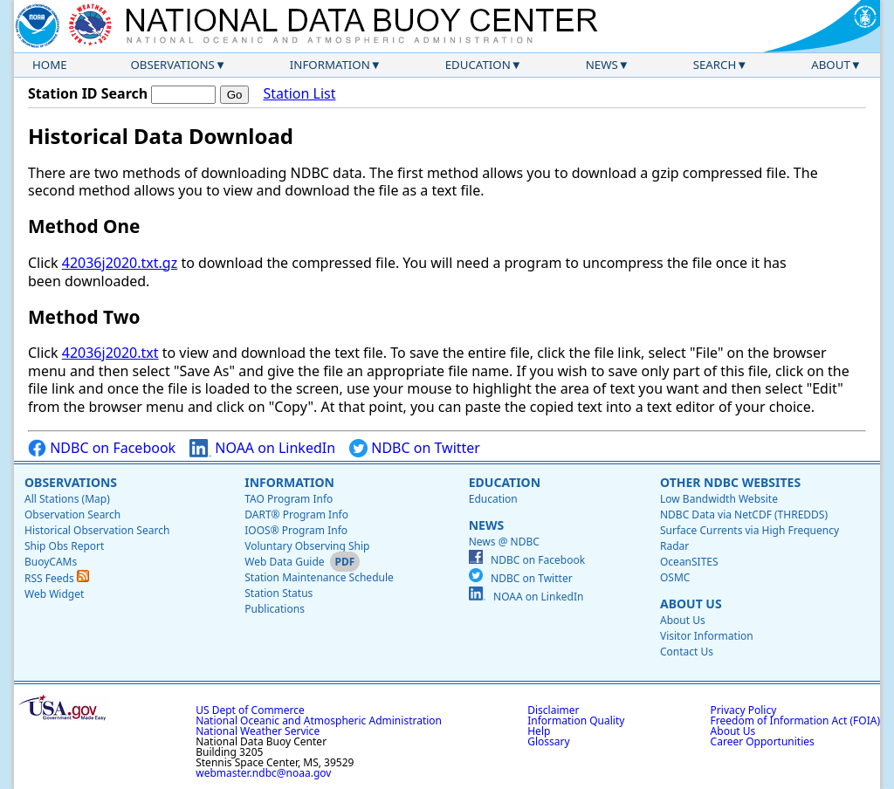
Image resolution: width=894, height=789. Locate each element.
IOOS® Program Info (295, 530)
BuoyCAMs (50, 561)
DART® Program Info (296, 514)
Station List (299, 94)
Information (330, 64)
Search (715, 64)
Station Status (278, 593)
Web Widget (54, 594)
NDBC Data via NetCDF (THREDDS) (744, 514)
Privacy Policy (744, 710)
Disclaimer (553, 710)
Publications (274, 608)
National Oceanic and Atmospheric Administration (319, 720)
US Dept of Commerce (250, 710)
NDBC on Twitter (414, 448)
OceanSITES (689, 561)
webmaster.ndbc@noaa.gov (263, 772)
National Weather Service (258, 731)
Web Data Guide (284, 561)
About (830, 64)
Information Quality (575, 720)
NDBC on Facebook (101, 448)
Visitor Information (706, 635)
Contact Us (686, 651)
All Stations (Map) (67, 498)
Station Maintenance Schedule (319, 577)
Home (49, 64)
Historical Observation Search (96, 530)
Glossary (548, 741)
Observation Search (72, 514)
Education (478, 64)
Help (538, 731)
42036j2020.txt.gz (119, 262)
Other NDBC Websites (730, 482)
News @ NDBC (504, 541)
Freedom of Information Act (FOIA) (795, 720)
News (602, 64)
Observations (172, 64)
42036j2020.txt (110, 352)
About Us (691, 603)
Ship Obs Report (64, 546)
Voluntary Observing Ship (306, 546)
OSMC (675, 577)
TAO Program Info (288, 498)
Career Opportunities (763, 741)
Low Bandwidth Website (719, 498)
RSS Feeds (56, 578)
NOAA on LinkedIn (262, 448)
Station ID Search (88, 93)
